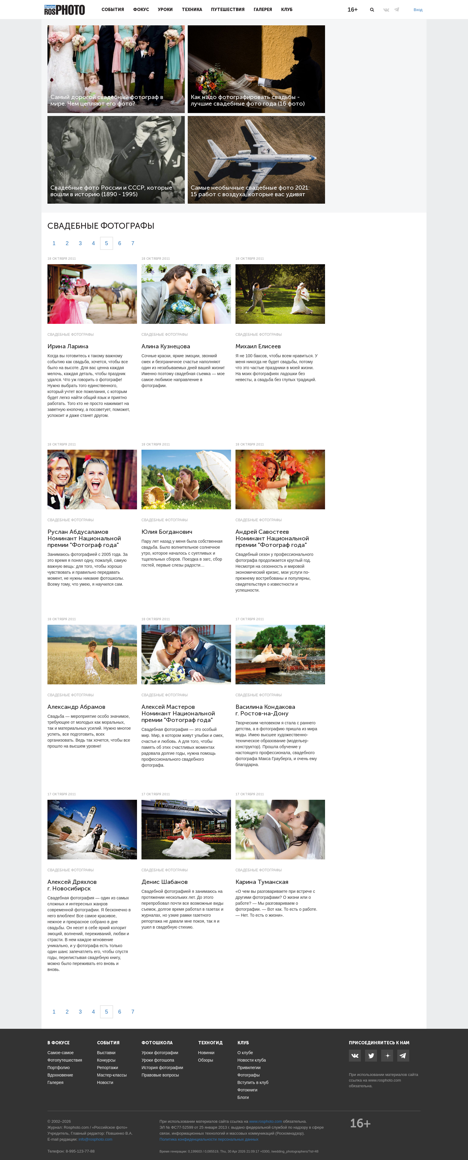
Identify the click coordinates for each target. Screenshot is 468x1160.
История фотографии (162, 1067)
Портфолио (58, 1067)
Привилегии (249, 1067)
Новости (105, 1082)
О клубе (245, 1052)
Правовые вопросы (160, 1075)
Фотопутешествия (64, 1060)
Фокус (141, 9)
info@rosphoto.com (95, 1139)
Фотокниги (248, 1090)
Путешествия (228, 9)
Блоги (243, 1097)
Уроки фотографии (159, 1052)
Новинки (206, 1052)
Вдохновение (60, 1075)
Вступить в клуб (253, 1082)
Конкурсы (106, 1060)
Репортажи (107, 1067)
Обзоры (205, 1060)
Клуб (286, 9)
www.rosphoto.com (384, 1080)
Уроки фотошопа (157, 1060)
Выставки (106, 1052)
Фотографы (249, 1075)
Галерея (263, 9)
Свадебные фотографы (70, 334)
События (112, 9)
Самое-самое (60, 1052)
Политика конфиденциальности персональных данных (209, 1139)
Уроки (165, 9)
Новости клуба (252, 1060)
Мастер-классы (112, 1075)
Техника (192, 9)
